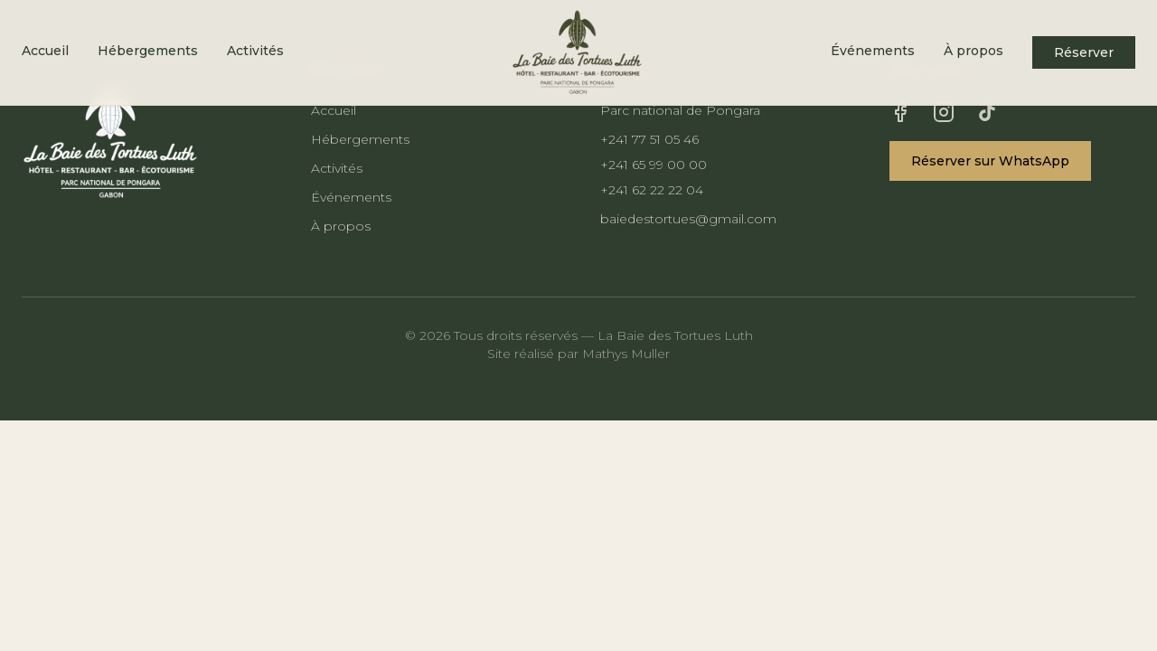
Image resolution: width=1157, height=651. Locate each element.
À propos (973, 50)
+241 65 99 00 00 (653, 164)
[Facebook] (900, 112)
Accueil (45, 50)
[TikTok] (987, 112)
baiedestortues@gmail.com (688, 219)
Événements (873, 50)
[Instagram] (944, 112)
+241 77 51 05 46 (649, 139)
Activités (255, 50)
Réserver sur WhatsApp (990, 161)
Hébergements (148, 50)
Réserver (1084, 52)
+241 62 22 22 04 (651, 190)
